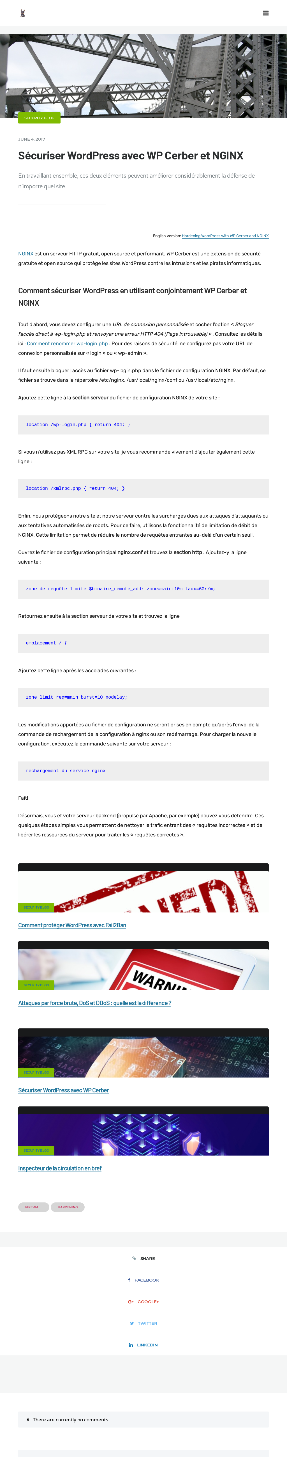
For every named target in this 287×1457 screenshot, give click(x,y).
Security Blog (46, 118)
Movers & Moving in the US (124, 1417)
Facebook (89, 1119)
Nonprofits (188, 1407)
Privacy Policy (127, 1407)
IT (268, 1424)
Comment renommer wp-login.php (90, 349)
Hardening (74, 1069)
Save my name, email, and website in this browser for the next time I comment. (185, 1319)
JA (143, 1428)
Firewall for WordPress (220, 1398)
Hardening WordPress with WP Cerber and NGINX (218, 234)
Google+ (143, 1119)
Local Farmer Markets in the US (187, 1417)
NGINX (32, 251)
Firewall (40, 1069)
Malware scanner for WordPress (158, 1398)
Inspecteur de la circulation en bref (193, 1034)
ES (243, 1424)
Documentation (103, 1398)
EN (230, 1424)
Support (159, 1407)
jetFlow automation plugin (204, 1424)
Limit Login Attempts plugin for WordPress (116, 1424)
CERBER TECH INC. (27, 1398)
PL (263, 1424)
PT (273, 1424)
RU (249, 1424)
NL (256, 1424)
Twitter (198, 1119)
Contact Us (67, 1398)
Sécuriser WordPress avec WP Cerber (70, 1034)
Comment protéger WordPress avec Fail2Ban (79, 940)
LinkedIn (252, 1119)
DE (237, 1424)
